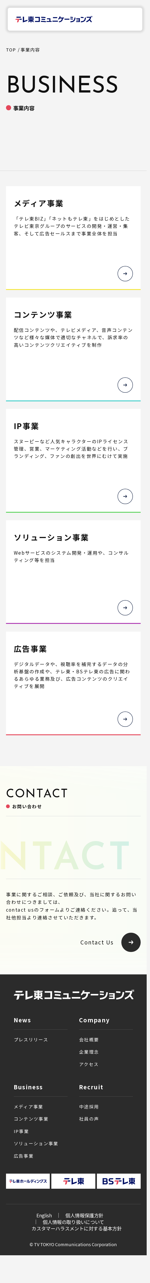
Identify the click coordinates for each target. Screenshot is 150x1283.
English (44, 1215)
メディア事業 (28, 1106)
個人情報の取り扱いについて (73, 1221)
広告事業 (24, 1156)
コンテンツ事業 (31, 1118)
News (22, 1020)
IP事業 (21, 1131)
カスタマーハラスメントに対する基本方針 (77, 1228)
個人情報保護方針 (84, 1215)
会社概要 (89, 1039)
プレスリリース (31, 1039)
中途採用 (89, 1106)
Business (28, 1087)
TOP (11, 49)
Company (94, 1020)
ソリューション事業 (36, 1143)
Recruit (91, 1087)
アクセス (89, 1064)
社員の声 (89, 1118)
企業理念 (89, 1051)
